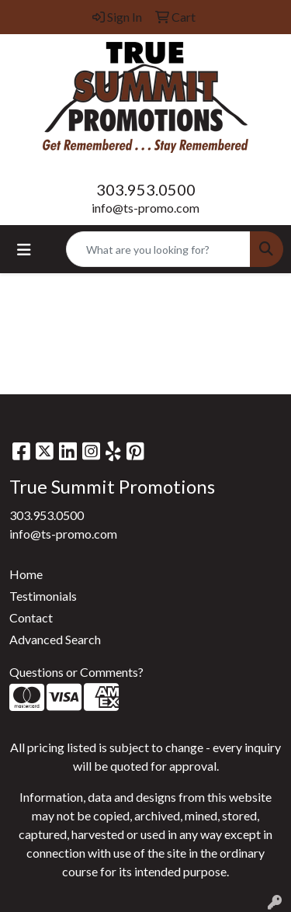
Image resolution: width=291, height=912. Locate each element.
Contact (31, 617)
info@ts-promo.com (145, 207)
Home (26, 574)
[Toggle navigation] (24, 249)
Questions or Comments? (76, 671)
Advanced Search (55, 639)
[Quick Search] (158, 249)
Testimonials (43, 595)
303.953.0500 (146, 189)
